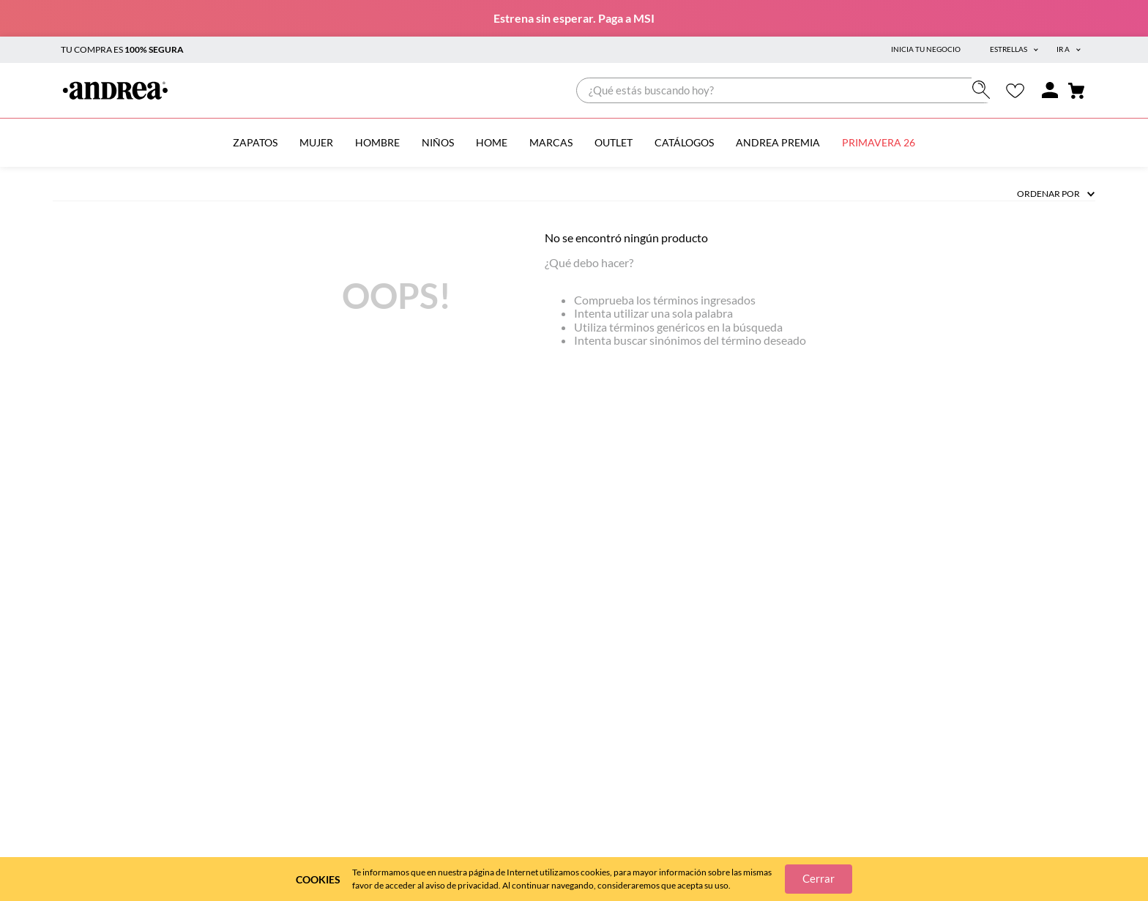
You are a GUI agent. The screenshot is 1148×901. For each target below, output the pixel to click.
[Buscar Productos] (984, 89)
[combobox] (786, 90)
